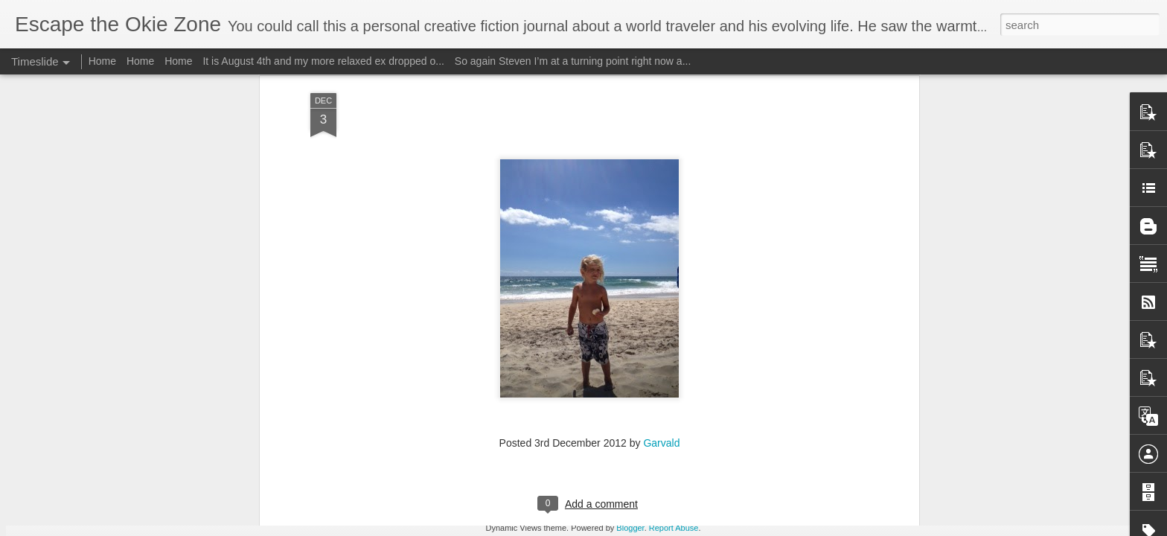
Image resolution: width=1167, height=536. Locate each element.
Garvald (661, 294)
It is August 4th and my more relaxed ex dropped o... (323, 61)
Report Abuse (674, 527)
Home (102, 61)
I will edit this (758, 517)
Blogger (630, 527)
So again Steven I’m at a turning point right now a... (573, 61)
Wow (280, 478)
